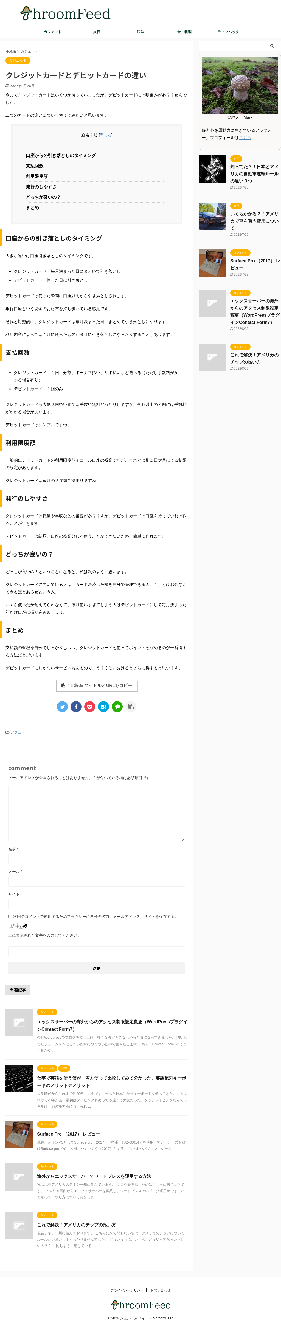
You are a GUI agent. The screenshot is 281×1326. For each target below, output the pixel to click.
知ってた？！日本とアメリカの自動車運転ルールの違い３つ (254, 173)
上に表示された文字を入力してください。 (44, 935)
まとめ (34, 207)
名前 (13, 849)
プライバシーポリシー (127, 1290)
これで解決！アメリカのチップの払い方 (76, 1225)
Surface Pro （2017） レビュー (68, 1134)
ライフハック (228, 32)
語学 (140, 32)
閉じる (105, 135)
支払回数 (36, 166)
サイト (14, 894)
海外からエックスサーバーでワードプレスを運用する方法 (94, 1176)
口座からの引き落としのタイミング (62, 155)
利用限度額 (38, 176)
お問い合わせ (160, 1290)
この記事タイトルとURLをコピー (96, 685)
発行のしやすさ (42, 186)
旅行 (96, 32)
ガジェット (52, 32)
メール (15, 871)
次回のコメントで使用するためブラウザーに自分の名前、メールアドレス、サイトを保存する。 (95, 916)
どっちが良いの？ (45, 197)
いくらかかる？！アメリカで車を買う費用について (254, 221)
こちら (245, 137)
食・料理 (184, 32)
